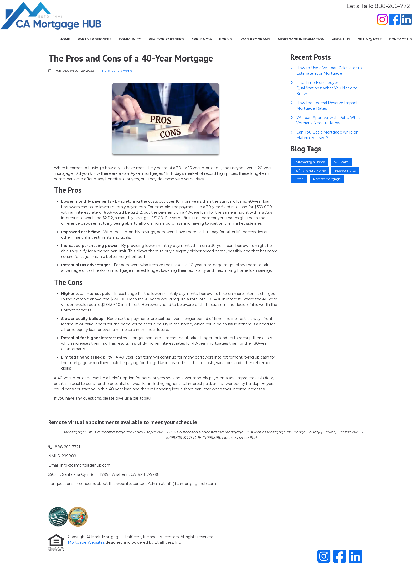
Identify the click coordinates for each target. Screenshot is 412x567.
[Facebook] (394, 20)
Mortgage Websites (87, 542)
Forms (225, 39)
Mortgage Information (301, 39)
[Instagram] (382, 20)
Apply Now (201, 39)
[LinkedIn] (406, 20)
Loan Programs (254, 39)
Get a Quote (370, 39)
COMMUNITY (130, 39)
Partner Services (95, 39)
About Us (341, 39)
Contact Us (400, 39)
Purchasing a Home (117, 71)
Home (64, 39)
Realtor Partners (166, 39)
